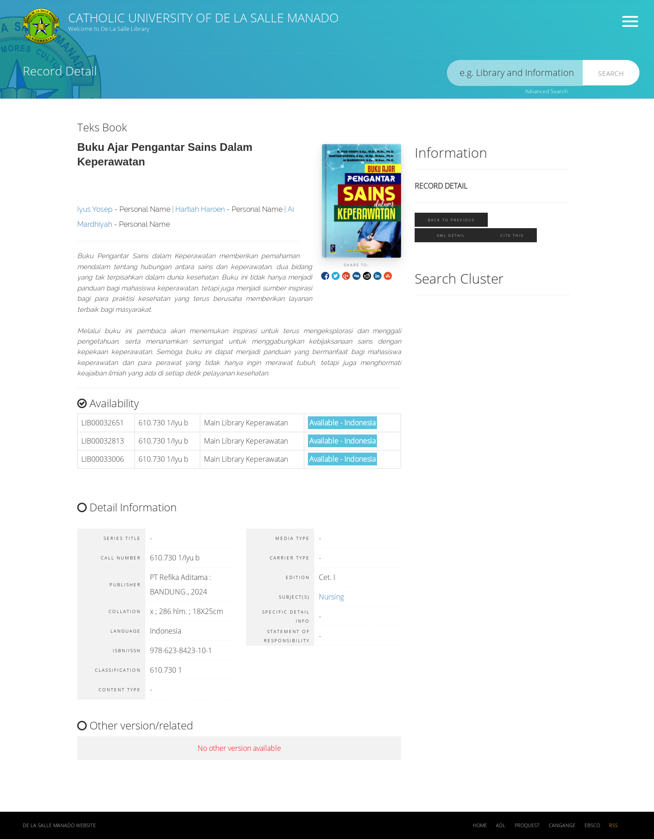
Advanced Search (546, 91)
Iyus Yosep (95, 209)
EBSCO (592, 825)
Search (611, 73)
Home (480, 825)
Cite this (512, 235)
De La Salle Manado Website (59, 825)
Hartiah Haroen (200, 209)
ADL (500, 825)
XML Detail (451, 235)
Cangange (562, 825)
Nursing (331, 597)
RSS (613, 825)
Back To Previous (451, 219)
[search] (515, 73)
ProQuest (527, 825)
